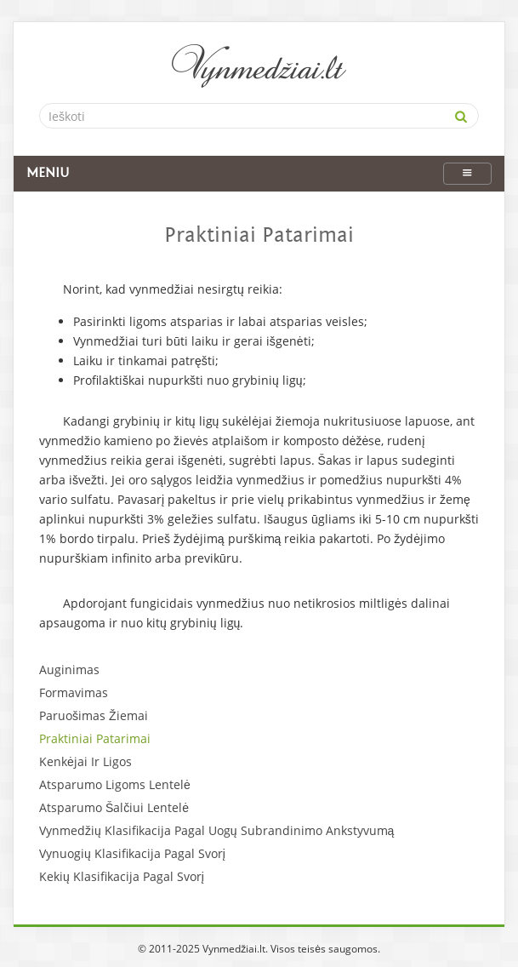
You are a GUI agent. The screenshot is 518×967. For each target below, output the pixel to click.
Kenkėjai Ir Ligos (85, 761)
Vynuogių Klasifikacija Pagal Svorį (132, 853)
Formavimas (73, 692)
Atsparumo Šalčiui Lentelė (114, 807)
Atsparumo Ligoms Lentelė (115, 784)
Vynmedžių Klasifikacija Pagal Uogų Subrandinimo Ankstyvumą (216, 830)
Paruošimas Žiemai (93, 715)
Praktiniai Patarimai (95, 738)
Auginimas (69, 669)
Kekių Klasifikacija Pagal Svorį (121, 876)
